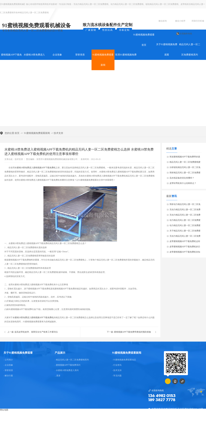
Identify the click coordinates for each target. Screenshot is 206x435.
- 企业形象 (8, 365)
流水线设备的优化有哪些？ (182, 178)
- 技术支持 (117, 370)
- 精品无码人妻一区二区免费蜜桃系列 (72, 360)
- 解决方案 (8, 376)
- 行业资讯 (117, 365)
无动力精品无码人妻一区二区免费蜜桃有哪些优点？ (185, 210)
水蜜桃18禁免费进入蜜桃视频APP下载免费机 (35, 168)
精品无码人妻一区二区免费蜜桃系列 (189, 49)
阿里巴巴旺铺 (198, 21)
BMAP (102, 427)
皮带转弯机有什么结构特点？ (183, 183)
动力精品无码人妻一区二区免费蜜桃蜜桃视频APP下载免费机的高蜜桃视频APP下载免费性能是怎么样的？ (185, 226)
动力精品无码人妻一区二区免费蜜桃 (127, 4)
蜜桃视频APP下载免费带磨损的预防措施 (132, 332)
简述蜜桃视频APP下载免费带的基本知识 (185, 157)
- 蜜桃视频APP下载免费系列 (67, 365)
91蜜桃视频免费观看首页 (143, 39)
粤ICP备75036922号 (183, 427)
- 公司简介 (8, 360)
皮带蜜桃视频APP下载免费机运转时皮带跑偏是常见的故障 (185, 242)
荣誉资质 (80, 54)
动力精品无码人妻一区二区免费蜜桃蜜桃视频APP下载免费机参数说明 (185, 221)
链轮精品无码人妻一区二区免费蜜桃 (162, 4)
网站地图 (4, 410)
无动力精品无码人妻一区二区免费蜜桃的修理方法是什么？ (185, 237)
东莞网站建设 (91, 427)
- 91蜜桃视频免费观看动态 (124, 360)
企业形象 (57, 54)
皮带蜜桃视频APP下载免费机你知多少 (185, 253)
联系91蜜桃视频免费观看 (126, 59)
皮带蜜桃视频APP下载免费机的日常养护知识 (185, 247)
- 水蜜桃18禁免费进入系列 (67, 370)
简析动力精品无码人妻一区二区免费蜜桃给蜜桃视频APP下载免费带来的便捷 (185, 205)
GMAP (110, 427)
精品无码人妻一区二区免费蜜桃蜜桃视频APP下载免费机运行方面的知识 (185, 163)
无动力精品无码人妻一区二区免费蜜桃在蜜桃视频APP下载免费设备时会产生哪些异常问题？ (185, 216)
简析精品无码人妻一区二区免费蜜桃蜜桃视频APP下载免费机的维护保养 (185, 173)
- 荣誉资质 (8, 370)
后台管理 (200, 427)
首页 (17, 133)
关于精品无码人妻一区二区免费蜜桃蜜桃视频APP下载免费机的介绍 (185, 231)
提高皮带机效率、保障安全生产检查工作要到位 (36, 332)
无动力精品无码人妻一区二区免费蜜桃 (90, 4)
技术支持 (58, 133)
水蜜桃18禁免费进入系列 (34, 59)
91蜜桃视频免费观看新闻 (103, 59)
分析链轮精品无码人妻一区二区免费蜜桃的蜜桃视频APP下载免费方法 (185, 168)
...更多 (57, 376)
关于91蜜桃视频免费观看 (166, 49)
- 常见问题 (117, 376)
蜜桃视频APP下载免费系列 (11, 59)
